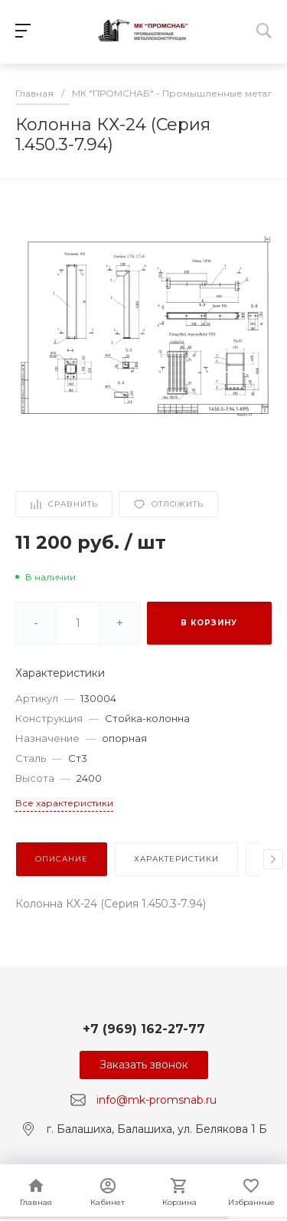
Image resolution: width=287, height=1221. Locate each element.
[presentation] (273, 859)
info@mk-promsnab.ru (156, 1100)
